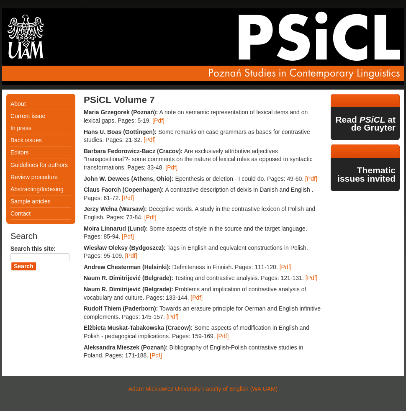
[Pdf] (158, 120)
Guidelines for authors (39, 165)
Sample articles (30, 201)
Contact (20, 213)
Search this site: (33, 248)
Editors (19, 152)
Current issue (27, 116)
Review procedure (34, 177)
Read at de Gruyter (365, 124)
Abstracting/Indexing (37, 189)
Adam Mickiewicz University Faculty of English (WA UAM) (203, 388)
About (18, 103)
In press (20, 128)
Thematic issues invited (366, 174)
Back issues (26, 140)
